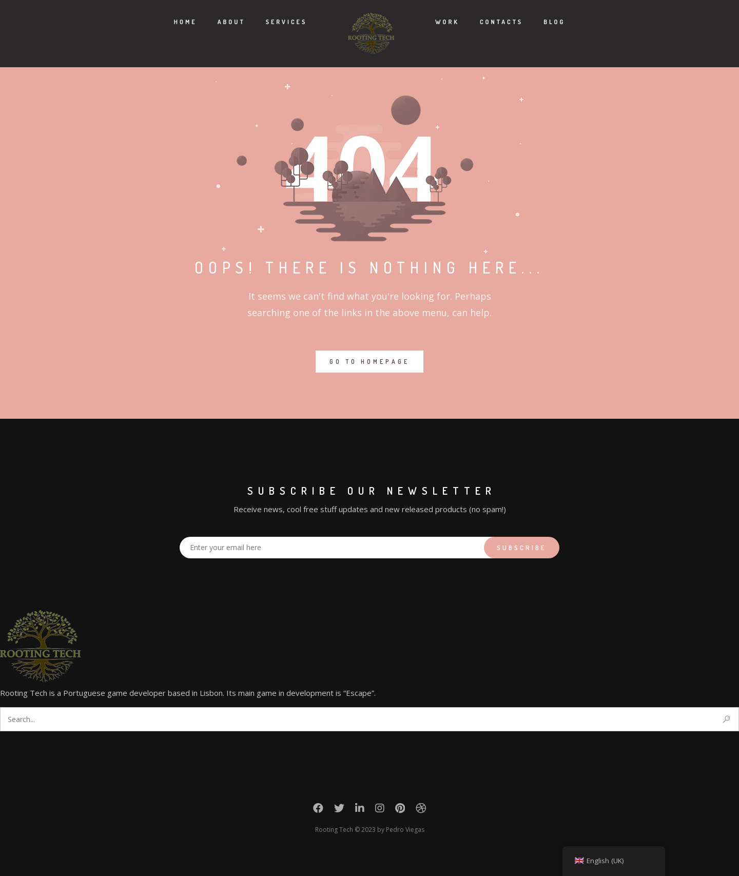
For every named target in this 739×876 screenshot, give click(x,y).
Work (447, 22)
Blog (554, 22)
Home (185, 22)
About (231, 22)
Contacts (501, 22)
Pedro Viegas (405, 829)
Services (286, 22)
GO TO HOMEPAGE (369, 361)
